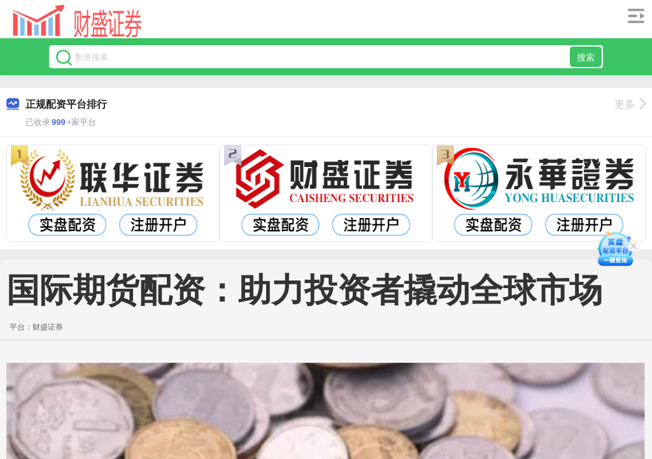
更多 (630, 104)
